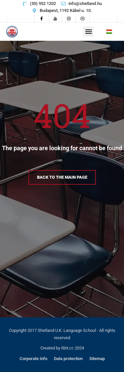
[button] (88, 31)
